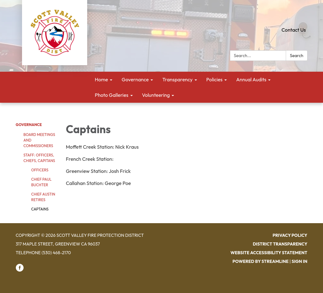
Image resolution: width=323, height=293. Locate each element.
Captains (40, 209)
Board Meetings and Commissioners (39, 140)
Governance (29, 124)
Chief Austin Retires (43, 197)
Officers (39, 170)
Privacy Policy (289, 235)
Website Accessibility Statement (269, 252)
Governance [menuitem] (135, 79)
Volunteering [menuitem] (156, 95)
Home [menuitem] (101, 79)
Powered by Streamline (260, 261)
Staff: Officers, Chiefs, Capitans (39, 158)
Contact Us (293, 30)
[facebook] (20, 270)
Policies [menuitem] (214, 79)
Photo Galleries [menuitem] (111, 95)
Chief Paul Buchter (41, 182)
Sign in (299, 261)
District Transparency (280, 244)
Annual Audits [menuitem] (251, 79)
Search (296, 55)
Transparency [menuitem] (177, 79)
